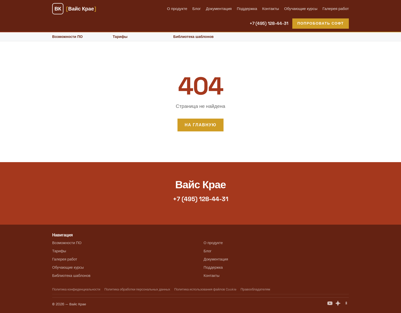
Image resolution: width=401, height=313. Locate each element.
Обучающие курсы (300, 8)
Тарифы (120, 36)
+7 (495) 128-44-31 (269, 23)
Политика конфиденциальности (76, 289)
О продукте (177, 8)
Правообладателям (255, 289)
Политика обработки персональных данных (137, 289)
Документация (219, 8)
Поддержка (247, 8)
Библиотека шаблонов (193, 36)
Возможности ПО (67, 36)
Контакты (270, 8)
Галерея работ (335, 8)
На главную (200, 125)
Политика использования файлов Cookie (205, 289)
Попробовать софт (320, 23)
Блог (196, 8)
